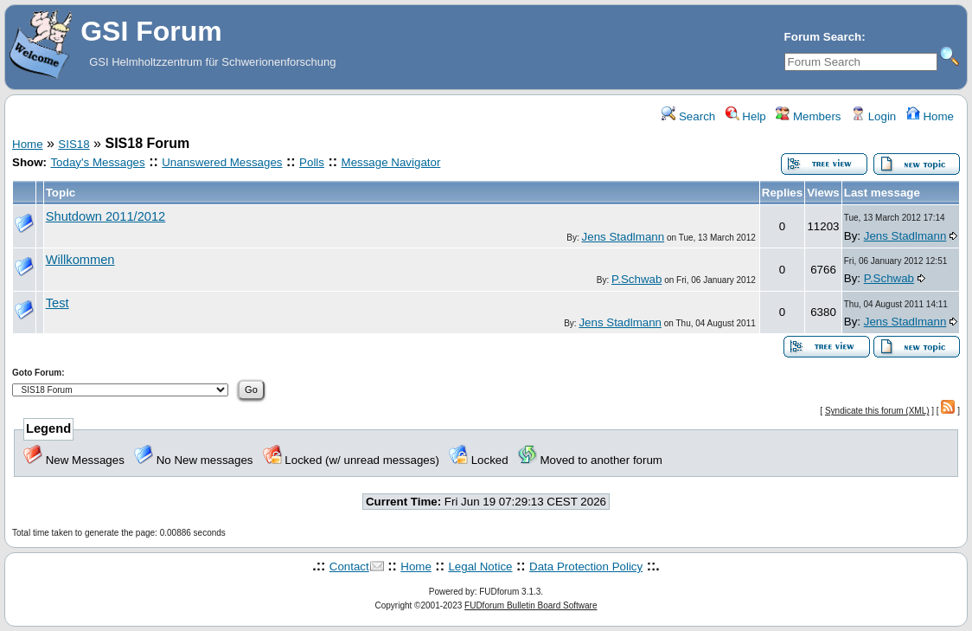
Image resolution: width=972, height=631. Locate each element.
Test (57, 303)
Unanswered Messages (222, 162)
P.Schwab (636, 279)
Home (930, 116)
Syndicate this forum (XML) (877, 410)
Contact (349, 566)
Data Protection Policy (586, 566)
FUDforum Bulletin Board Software (530, 605)
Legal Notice (480, 566)
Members (808, 116)
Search (688, 116)
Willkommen (80, 260)
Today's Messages (97, 162)
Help (746, 116)
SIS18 (73, 144)
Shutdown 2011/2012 (106, 216)
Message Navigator (391, 162)
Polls (311, 162)
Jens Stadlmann (623, 236)
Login (873, 116)
